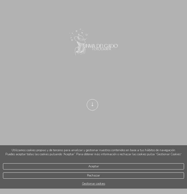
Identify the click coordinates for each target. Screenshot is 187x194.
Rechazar (93, 176)
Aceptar (93, 166)
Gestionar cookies (93, 184)
